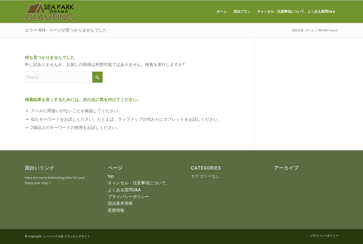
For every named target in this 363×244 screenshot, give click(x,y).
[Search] (64, 77)
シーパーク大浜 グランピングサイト (67, 236)
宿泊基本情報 (120, 203)
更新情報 (116, 210)
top (111, 176)
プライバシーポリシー (128, 196)
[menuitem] (221, 11)
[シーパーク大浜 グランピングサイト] (49, 11)
